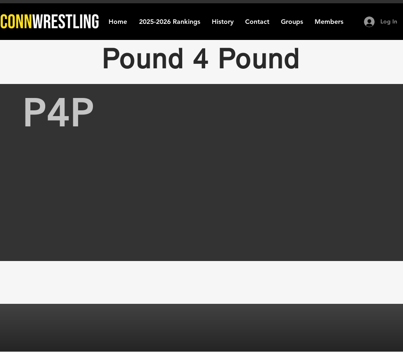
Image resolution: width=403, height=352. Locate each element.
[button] (222, 21)
